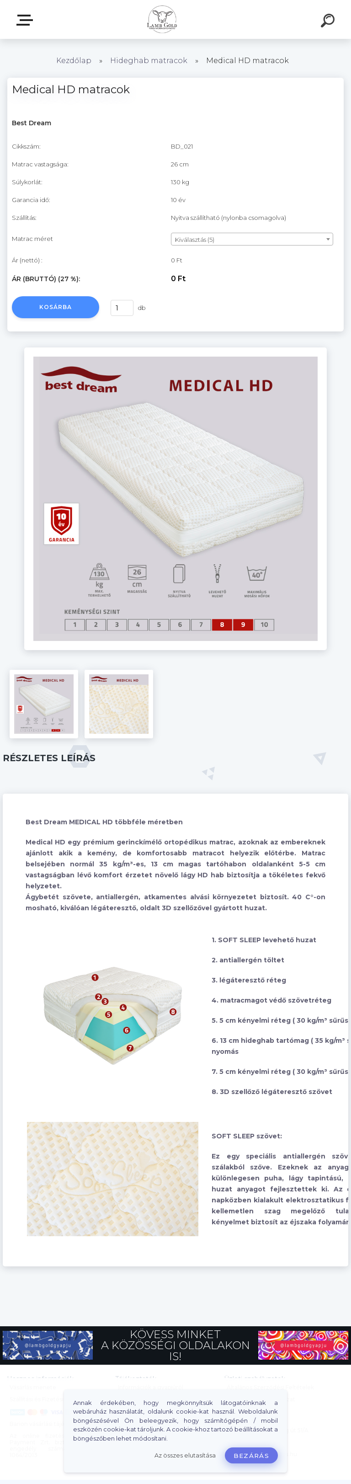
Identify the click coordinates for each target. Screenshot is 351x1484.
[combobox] (252, 239)
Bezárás (251, 1455)
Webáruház (26, 20)
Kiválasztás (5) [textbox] (194, 239)
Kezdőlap (73, 60)
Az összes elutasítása (185, 1455)
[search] (329, 21)
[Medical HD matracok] (175, 351)
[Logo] (162, 19)
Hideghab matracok (148, 60)
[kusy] (122, 308)
